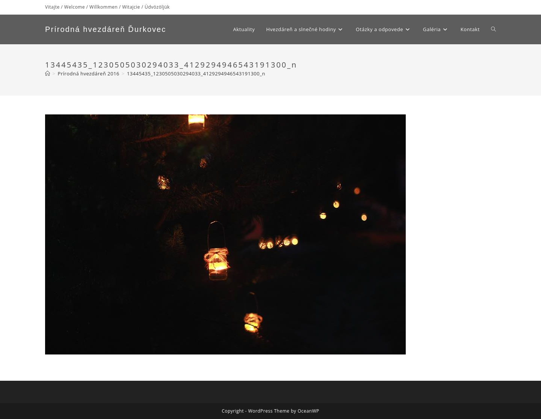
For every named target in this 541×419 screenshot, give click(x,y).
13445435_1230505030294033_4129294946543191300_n (196, 73)
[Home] (47, 73)
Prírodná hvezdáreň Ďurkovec (105, 29)
